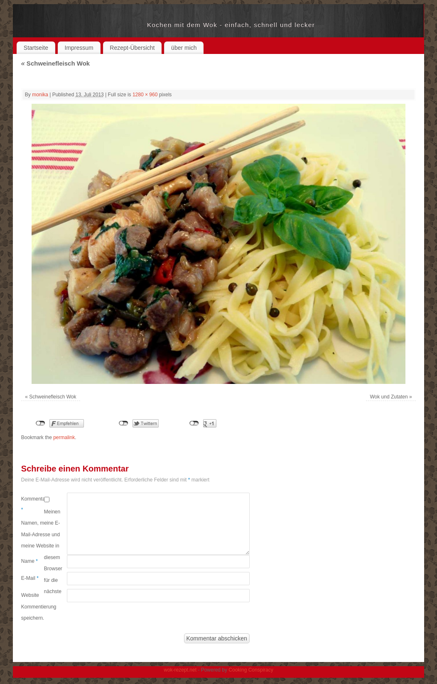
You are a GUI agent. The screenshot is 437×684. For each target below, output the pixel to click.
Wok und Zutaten (389, 397)
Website (30, 595)
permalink (64, 437)
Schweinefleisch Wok (55, 63)
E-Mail (30, 578)
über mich (183, 47)
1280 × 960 (145, 95)
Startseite (36, 47)
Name (29, 561)
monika (40, 95)
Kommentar (32, 504)
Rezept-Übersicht (132, 47)
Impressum (79, 47)
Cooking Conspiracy (250, 670)
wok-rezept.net (84, 25)
